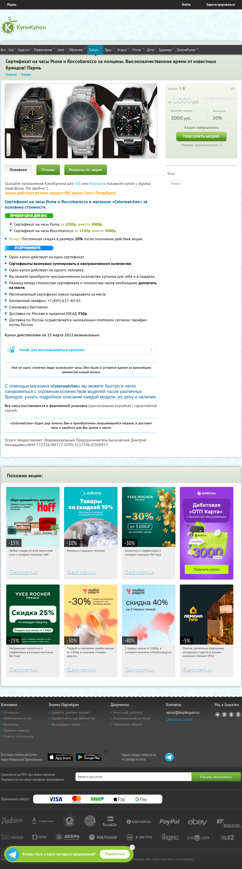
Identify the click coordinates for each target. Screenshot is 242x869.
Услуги (123, 49)
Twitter (231, 714)
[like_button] (227, 88)
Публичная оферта (127, 724)
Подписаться (115, 854)
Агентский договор (128, 712)
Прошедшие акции (65, 724)
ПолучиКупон (188, 49)
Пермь (11, 4)
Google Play (89, 757)
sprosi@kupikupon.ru (182, 712)
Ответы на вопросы (18, 736)
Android (96, 183)
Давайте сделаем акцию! (70, 712)
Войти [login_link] (186, 4)
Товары (95, 49)
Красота (24, 49)
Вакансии (10, 724)
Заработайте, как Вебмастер (73, 718)
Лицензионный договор (131, 718)
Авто (62, 49)
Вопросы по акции (85, 169)
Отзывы (48, 169)
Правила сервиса (16, 730)
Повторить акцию (201, 136)
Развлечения (44, 49)
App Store (60, 757)
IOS (77, 183)
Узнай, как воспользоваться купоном (51, 349)
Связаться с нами (179, 719)
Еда (12, 49)
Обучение (77, 49)
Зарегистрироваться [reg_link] (220, 4)
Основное (18, 169)
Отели (138, 49)
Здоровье (166, 49)
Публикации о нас (17, 718)
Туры (110, 49)
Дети (151, 49)
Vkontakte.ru (224, 714)
